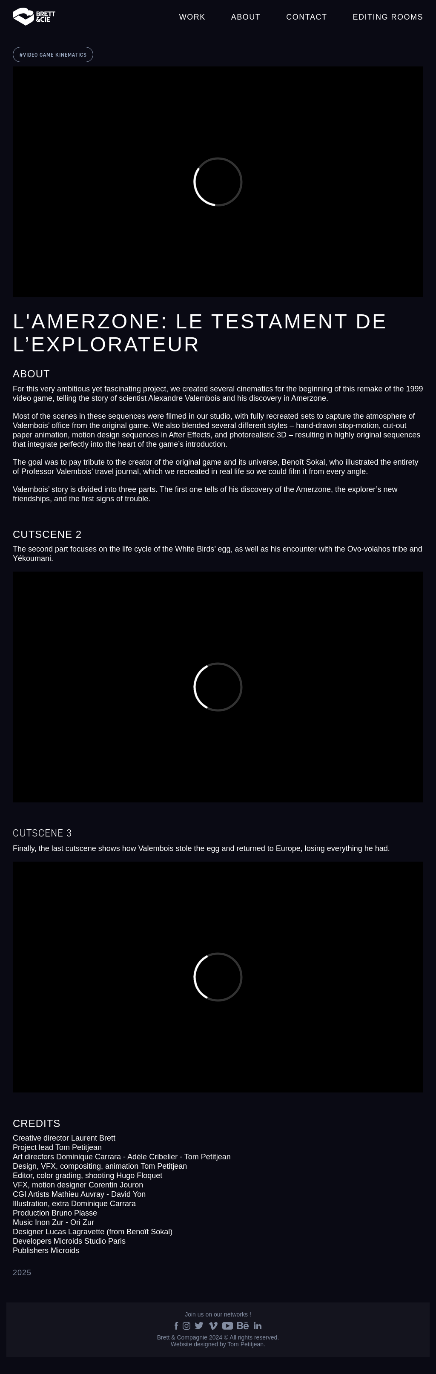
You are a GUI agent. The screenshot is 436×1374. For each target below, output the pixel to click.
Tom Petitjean (245, 1344)
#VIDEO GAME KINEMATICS (53, 55)
